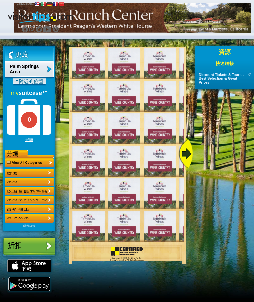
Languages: (25, 3)
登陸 (29, 139)
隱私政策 (29, 225)
